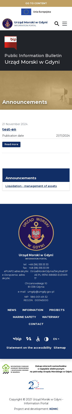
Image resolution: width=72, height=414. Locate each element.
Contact (36, 324)
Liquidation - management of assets (31, 186)
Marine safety (24, 317)
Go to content (36, 3)
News (12, 310)
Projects (57, 310)
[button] (17, 339)
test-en (9, 129)
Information (32, 310)
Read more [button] (11, 144)
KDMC (53, 409)
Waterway (50, 317)
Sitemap (60, 347)
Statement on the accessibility (28, 347)
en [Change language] (55, 339)
